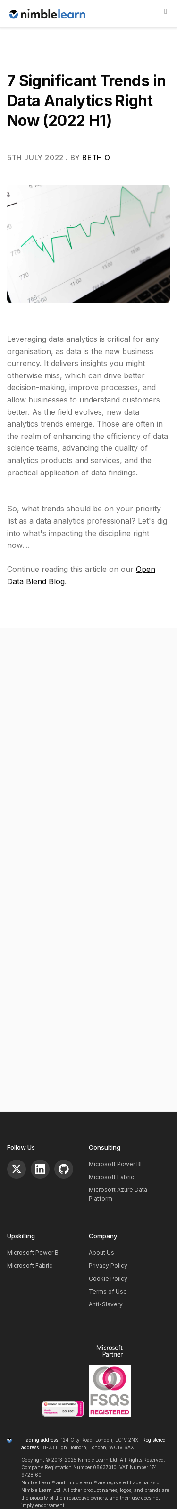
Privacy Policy (108, 1265)
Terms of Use (108, 1291)
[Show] (165, 11)
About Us (101, 1252)
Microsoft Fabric (111, 1176)
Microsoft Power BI (115, 1164)
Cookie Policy (108, 1278)
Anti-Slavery (106, 1304)
